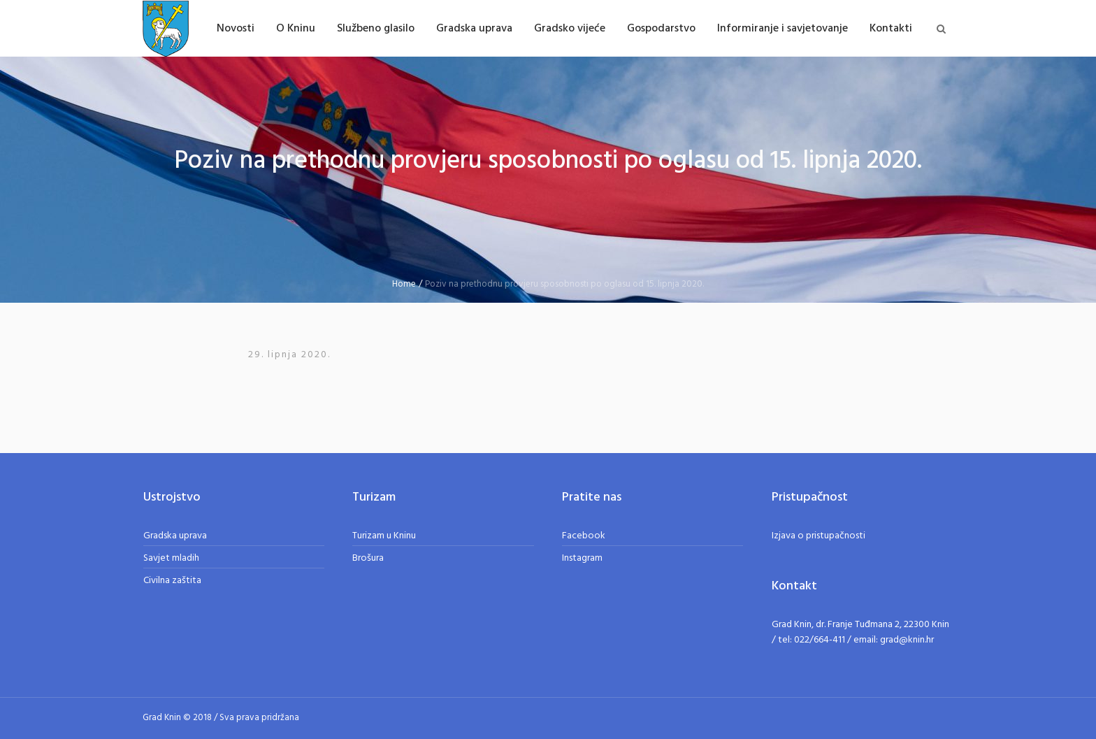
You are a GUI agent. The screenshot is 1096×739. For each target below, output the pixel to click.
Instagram (582, 558)
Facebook (583, 536)
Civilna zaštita (172, 581)
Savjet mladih (171, 558)
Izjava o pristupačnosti (818, 536)
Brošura (368, 558)
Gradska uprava (175, 536)
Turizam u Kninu (384, 536)
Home (404, 284)
